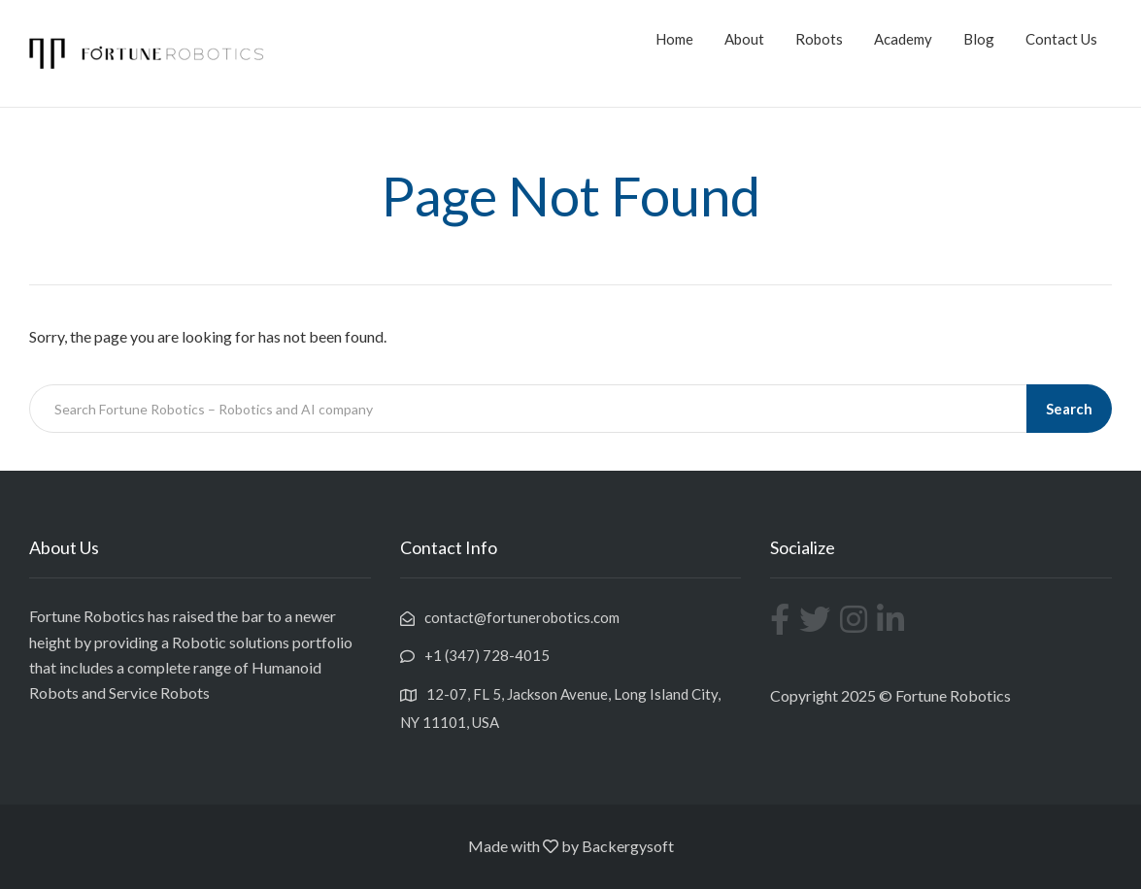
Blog (978, 39)
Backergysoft (628, 846)
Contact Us (1061, 39)
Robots (819, 39)
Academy (903, 39)
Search (1069, 408)
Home (674, 39)
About (744, 39)
